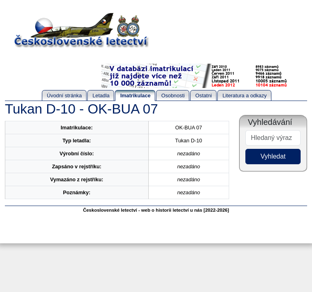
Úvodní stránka (64, 95)
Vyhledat (273, 156)
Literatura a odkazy (245, 95)
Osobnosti (173, 95)
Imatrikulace (135, 95)
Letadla (101, 95)
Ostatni (203, 95)
